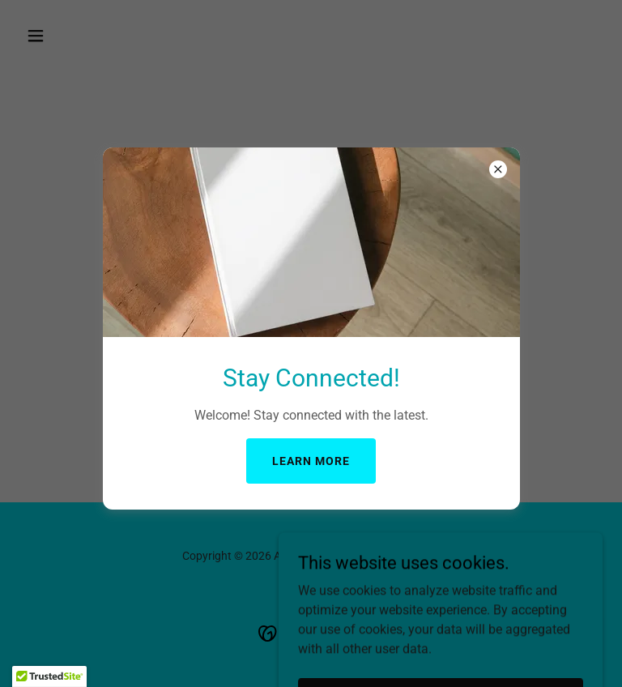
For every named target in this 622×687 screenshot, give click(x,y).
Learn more (311, 460)
